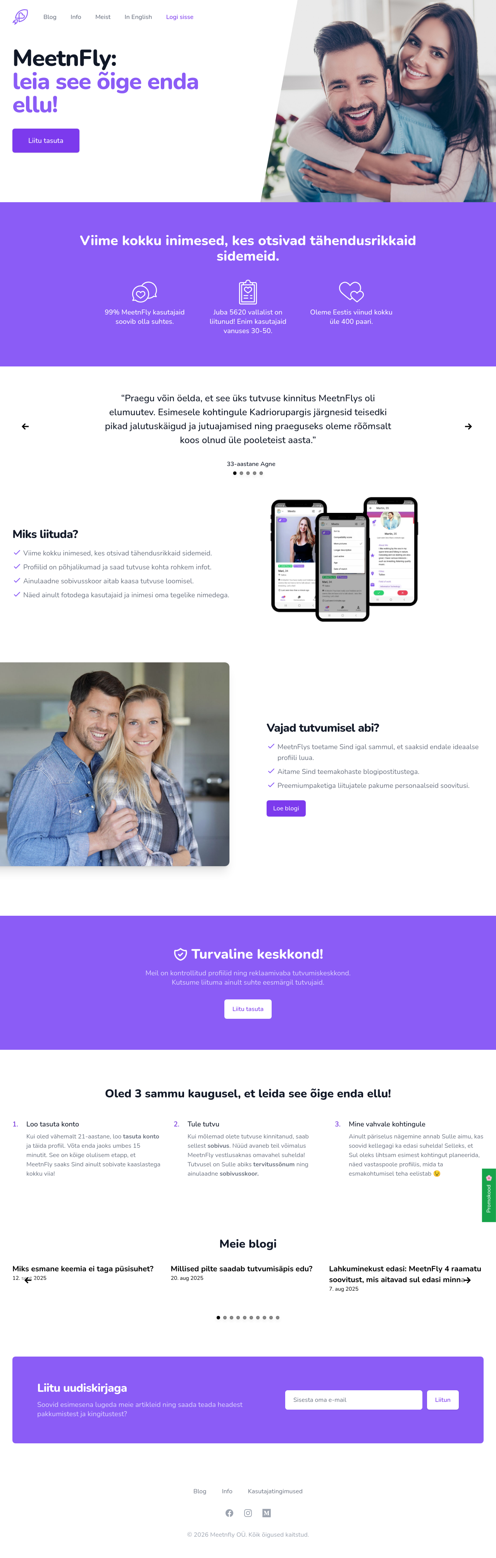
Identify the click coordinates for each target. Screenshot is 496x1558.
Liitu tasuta (46, 140)
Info (77, 17)
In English (139, 17)
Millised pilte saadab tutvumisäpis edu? (242, 1269)
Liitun (443, 1400)
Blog (50, 17)
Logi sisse (180, 17)
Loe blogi (286, 808)
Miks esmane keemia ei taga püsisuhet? (82, 1269)
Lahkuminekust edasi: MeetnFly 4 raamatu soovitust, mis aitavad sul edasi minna (405, 1274)
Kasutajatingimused (275, 1491)
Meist (103, 17)
